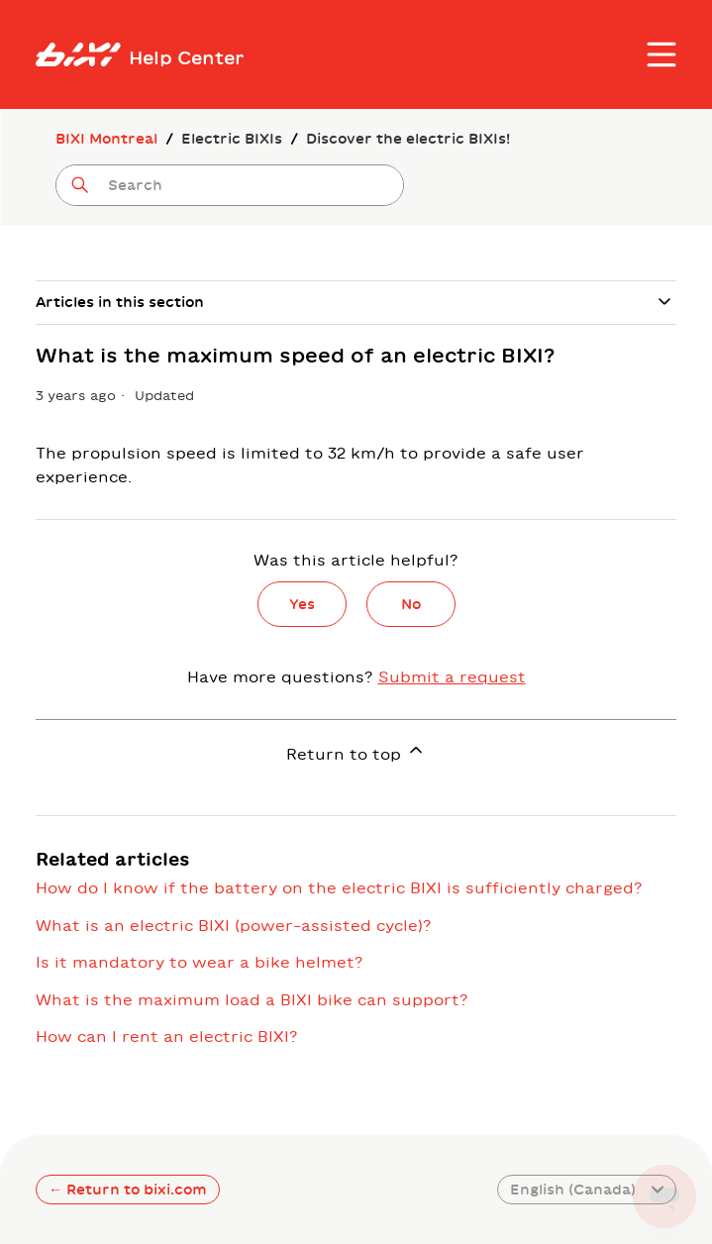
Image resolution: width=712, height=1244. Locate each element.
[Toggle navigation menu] (661, 54)
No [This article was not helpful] (411, 604)
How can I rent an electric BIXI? (167, 1036)
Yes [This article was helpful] (302, 604)
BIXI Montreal (106, 139)
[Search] (229, 185)
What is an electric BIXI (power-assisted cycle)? (234, 925)
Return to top (356, 751)
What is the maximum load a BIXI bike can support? (252, 999)
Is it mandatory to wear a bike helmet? (199, 962)
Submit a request (452, 677)
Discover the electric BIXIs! (408, 139)
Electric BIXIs (231, 139)
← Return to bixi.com (128, 1189)
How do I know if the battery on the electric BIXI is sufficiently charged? (339, 888)
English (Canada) (586, 1189)
